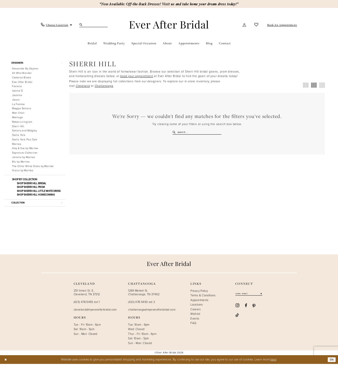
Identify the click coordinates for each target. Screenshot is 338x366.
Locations (196, 307)
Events (194, 321)
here (273, 361)
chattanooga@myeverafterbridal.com (151, 312)
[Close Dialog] (5, 361)
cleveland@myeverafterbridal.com (95, 312)
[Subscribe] (263, 296)
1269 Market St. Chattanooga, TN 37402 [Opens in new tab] (144, 294)
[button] (244, 24)
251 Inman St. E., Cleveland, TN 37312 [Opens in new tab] (87, 294)
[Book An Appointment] (281, 24)
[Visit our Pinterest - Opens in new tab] (254, 308)
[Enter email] (250, 296)
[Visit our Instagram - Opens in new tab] (237, 307)
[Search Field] (93, 24)
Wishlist (195, 316)
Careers (195, 311)
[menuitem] (56, 24)
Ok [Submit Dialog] (331, 361)
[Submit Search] (81, 24)
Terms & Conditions (202, 297)
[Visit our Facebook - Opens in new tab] (246, 307)
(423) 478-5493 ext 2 (141, 304)
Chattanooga (104, 86)
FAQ (193, 325)
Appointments (199, 302)
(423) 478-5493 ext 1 (87, 304)
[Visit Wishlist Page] (256, 24)
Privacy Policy (199, 293)
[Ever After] (169, 25)
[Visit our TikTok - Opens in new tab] (263, 307)
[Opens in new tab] (136, 76)
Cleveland (83, 86)
